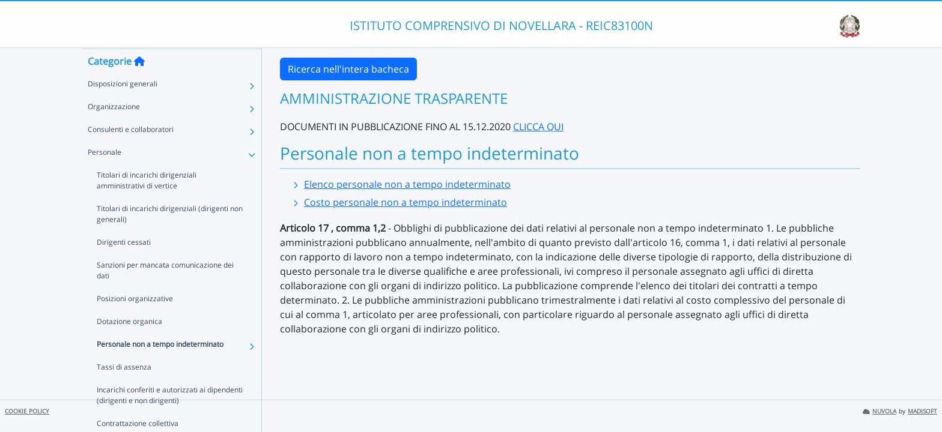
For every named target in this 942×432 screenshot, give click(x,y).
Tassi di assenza (124, 390)
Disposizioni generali (122, 107)
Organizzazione (114, 130)
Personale (104, 175)
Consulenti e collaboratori (131, 153)
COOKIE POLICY (27, 411)
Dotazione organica (129, 345)
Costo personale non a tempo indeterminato (405, 202)
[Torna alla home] (139, 84)
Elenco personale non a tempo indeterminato (407, 184)
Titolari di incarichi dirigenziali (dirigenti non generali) (170, 237)
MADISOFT (922, 411)
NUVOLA (879, 411)
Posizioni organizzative (135, 322)
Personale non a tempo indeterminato (160, 367)
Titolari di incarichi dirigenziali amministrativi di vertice (171, 203)
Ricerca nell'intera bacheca (348, 69)
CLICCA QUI (538, 126)
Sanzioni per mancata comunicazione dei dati (165, 293)
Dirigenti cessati (124, 265)
